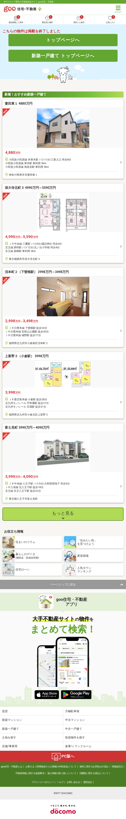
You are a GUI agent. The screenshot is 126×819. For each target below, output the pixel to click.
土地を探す (9, 737)
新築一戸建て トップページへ (63, 55)
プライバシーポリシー (42, 782)
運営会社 (87, 782)
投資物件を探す (75, 737)
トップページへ (63, 39)
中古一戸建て (73, 728)
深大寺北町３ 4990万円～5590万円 (30, 188)
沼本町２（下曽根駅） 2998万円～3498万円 (37, 272)
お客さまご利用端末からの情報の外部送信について (50, 766)
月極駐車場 (72, 711)
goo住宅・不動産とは (11, 766)
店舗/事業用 (9, 746)
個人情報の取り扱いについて (61, 773)
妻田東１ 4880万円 (18, 103)
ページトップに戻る (63, 584)
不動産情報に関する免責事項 (29, 773)
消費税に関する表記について (93, 773)
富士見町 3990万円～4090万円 (27, 427)
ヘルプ (60, 782)
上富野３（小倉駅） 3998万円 (27, 356)
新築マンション (12, 719)
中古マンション (75, 719)
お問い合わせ (73, 782)
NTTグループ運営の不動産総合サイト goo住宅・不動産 (29, 2)
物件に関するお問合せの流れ (94, 766)
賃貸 (5, 711)
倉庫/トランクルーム (78, 746)
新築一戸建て (10, 728)
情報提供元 (117, 766)
